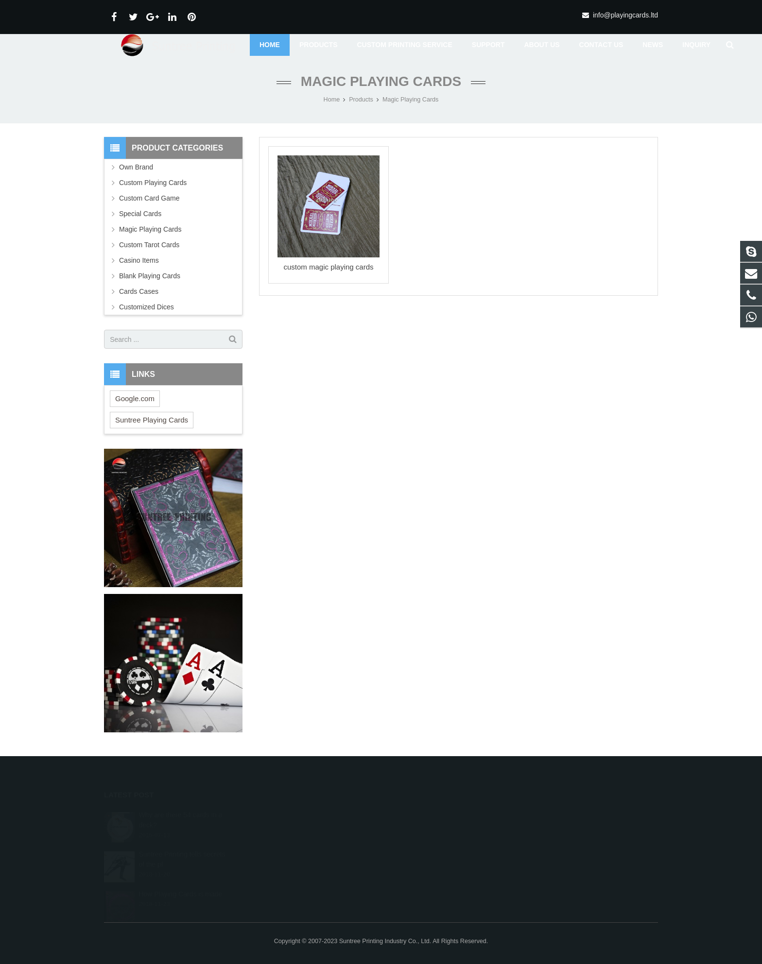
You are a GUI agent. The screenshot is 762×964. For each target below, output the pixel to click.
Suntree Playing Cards (151, 420)
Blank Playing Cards (149, 276)
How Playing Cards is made (180, 883)
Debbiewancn (416, 857)
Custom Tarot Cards (149, 245)
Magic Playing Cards (381, 81)
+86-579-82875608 (423, 829)
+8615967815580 (421, 815)
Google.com (135, 398)
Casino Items (139, 260)
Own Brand (136, 167)
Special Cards (140, 214)
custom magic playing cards (328, 267)
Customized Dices (146, 307)
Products (361, 99)
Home (332, 99)
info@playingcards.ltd (625, 15)
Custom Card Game (149, 198)
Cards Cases (138, 291)
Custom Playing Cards (153, 182)
